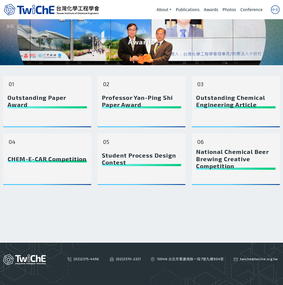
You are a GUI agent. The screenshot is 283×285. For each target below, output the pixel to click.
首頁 (10, 26)
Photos (229, 9)
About (162, 9)
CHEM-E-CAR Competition (47, 158)
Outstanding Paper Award (36, 101)
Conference (251, 9)
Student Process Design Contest (139, 159)
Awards (211, 9)
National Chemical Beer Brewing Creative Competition (232, 159)
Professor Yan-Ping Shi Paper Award (137, 101)
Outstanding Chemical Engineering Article (230, 101)
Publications (188, 9)
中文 (275, 9)
